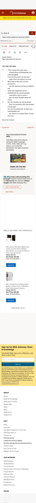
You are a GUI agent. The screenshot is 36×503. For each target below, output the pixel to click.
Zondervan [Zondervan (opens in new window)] (7, 482)
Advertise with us (10, 433)
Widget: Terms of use (11, 451)
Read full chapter (8, 120)
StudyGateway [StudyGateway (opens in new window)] (9, 464)
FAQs (5, 425)
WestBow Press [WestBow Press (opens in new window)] (9, 480)
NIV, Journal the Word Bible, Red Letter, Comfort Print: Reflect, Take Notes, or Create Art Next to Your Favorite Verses (18, 250)
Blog (5, 409)
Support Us (8, 415)
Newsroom (8, 412)
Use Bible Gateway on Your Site (15, 430)
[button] (33, 12)
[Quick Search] (14, 33)
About (6, 396)
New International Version (16, 134)
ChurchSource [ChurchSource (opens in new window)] (9, 466)
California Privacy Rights (13, 441)
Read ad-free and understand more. (19, 18)
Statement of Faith (10, 401)
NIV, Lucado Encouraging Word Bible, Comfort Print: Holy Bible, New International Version (17, 286)
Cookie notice (8, 446)
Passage (4, 46)
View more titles (18, 308)
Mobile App (8, 404)
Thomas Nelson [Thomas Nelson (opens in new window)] (9, 477)
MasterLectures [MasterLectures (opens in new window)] (9, 485)
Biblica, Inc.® (11, 146)
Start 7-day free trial (12, 187)
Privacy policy (9, 438)
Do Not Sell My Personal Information (18, 443)
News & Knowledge (11, 399)
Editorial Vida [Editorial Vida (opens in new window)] (8, 474)
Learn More (9, 192)
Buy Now (11, 265)
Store (5, 407)
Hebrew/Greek (24, 46)
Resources (13, 46)
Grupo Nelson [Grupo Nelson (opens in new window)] (9, 472)
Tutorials (7, 427)
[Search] (32, 33)
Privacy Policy (6, 382)
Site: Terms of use (10, 448)
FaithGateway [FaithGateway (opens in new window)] (8, 461)
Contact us (7, 435)
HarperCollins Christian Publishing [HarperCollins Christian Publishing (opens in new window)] (16, 469)
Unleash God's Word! (17, 169)
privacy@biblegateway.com (10, 383)
